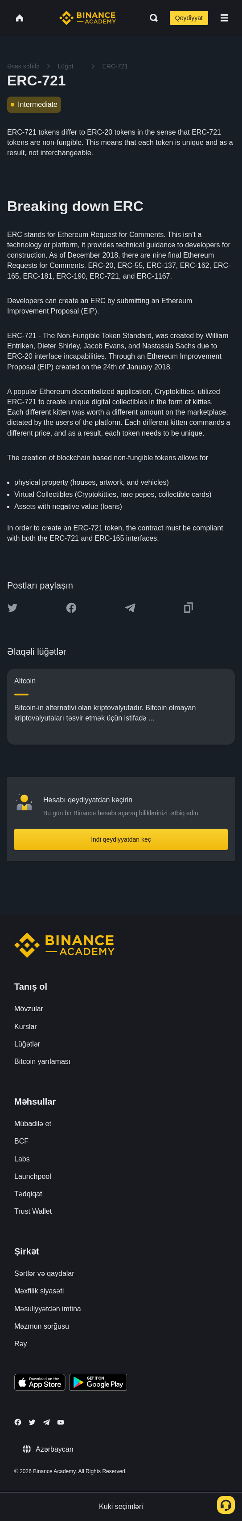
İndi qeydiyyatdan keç (121, 839)
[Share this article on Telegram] (130, 607)
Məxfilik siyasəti (39, 1291)
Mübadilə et (32, 1123)
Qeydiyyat (189, 17)
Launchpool (32, 1176)
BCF (21, 1141)
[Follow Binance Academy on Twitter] (32, 1422)
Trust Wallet (33, 1211)
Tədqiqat (28, 1194)
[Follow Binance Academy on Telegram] (46, 1422)
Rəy (20, 1343)
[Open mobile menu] (224, 18)
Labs (22, 1159)
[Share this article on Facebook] (71, 607)
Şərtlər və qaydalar (44, 1273)
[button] (224, 18)
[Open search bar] (151, 18)
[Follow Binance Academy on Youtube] (60, 1422)
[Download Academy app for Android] (98, 1384)
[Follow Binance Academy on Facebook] (17, 1422)
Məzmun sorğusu (41, 1326)
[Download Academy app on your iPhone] (40, 1384)
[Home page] (87, 18)
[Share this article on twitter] (12, 607)
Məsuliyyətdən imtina (47, 1309)
